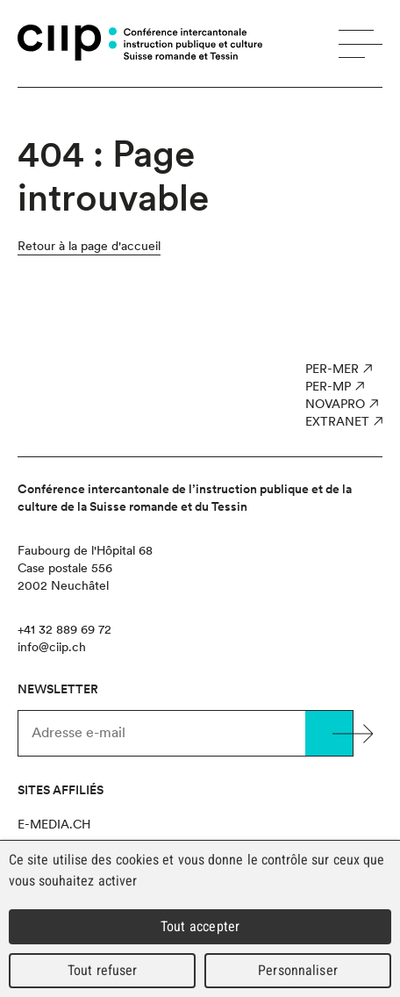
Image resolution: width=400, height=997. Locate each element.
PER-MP (328, 386)
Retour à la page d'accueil (89, 246)
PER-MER (332, 369)
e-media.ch (54, 824)
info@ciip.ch (52, 647)
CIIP (67, 43)
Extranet (337, 421)
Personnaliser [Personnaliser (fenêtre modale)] (298, 970)
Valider (329, 733)
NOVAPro (335, 404)
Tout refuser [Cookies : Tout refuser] (103, 970)
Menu (360, 44)
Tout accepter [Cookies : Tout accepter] (200, 926)
